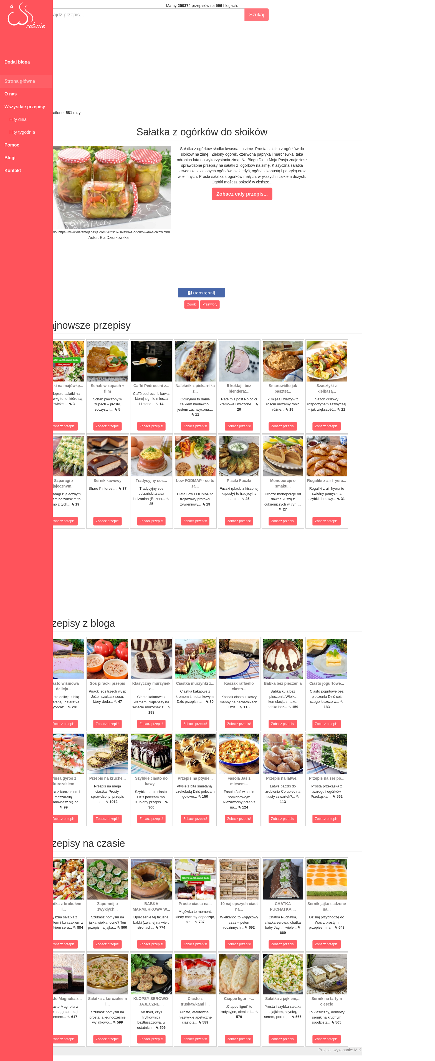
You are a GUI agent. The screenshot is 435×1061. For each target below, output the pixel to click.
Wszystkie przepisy (24, 106)
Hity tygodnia (19, 132)
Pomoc (11, 145)
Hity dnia (15, 119)
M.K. (372, 1050)
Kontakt (12, 170)
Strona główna (19, 81)
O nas (10, 94)
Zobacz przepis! (77, 426)
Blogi (10, 157)
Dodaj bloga (17, 62)
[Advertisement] (215, 65)
